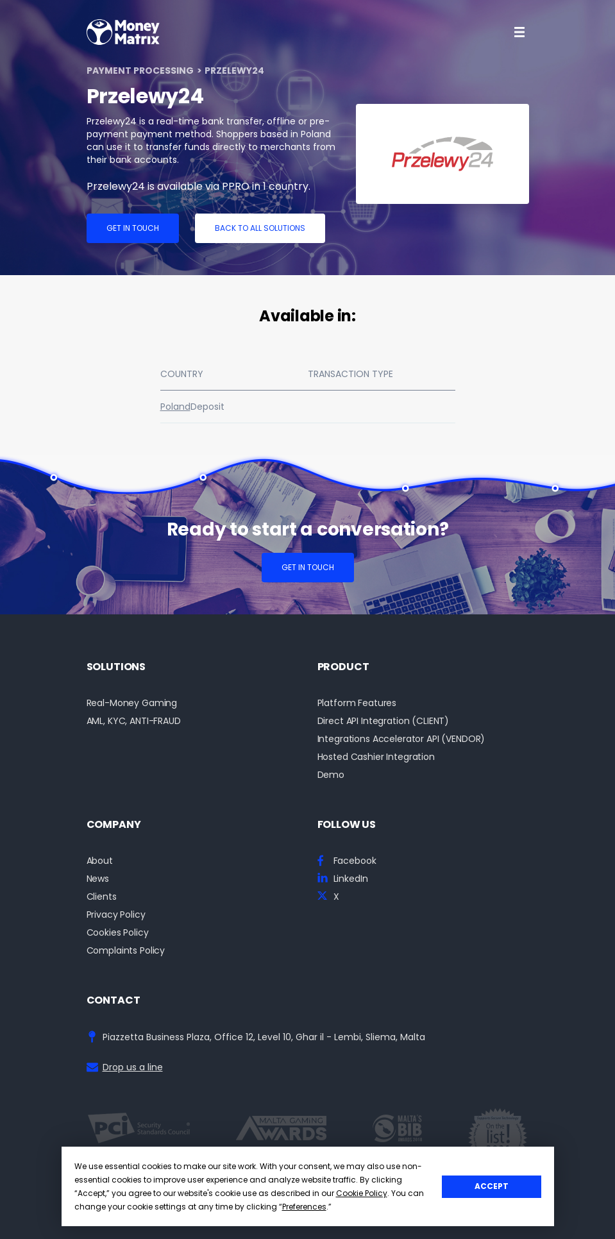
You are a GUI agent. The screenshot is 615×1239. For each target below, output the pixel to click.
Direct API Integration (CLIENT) (383, 721)
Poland (175, 406)
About (100, 861)
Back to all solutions (260, 228)
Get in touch (132, 228)
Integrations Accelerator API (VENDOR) (401, 739)
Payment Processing (140, 70)
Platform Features (357, 703)
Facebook (354, 861)
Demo (330, 775)
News (98, 879)
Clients (102, 897)
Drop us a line (133, 1067)
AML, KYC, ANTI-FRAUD (134, 721)
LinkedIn (350, 879)
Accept (492, 1186)
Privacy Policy (116, 915)
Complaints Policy (126, 951)
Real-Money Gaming (132, 703)
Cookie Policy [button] (361, 1193)
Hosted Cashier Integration (376, 757)
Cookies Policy (118, 933)
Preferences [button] (304, 1206)
